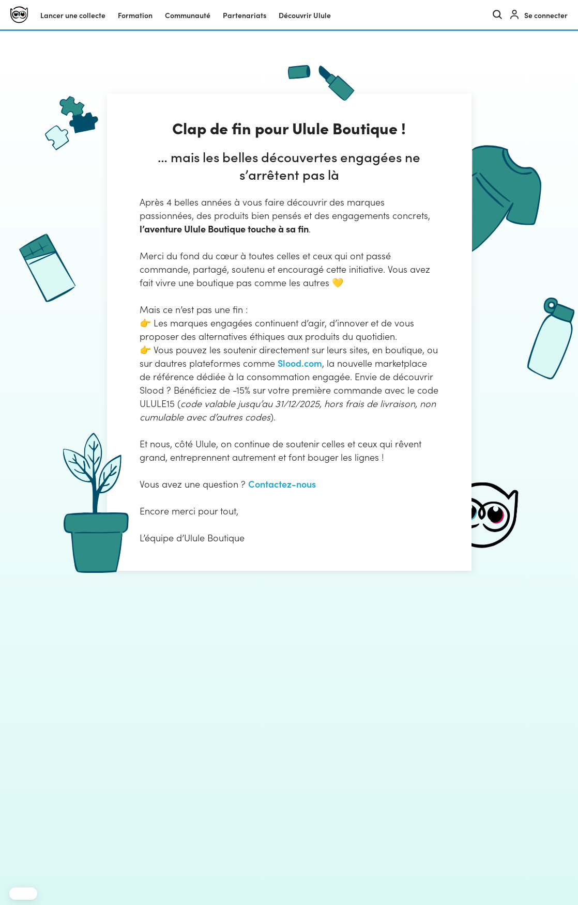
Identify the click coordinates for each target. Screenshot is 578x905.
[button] (23, 893)
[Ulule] (19, 14)
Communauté (187, 15)
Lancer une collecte (72, 15)
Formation (135, 15)
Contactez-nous (282, 483)
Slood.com (300, 362)
